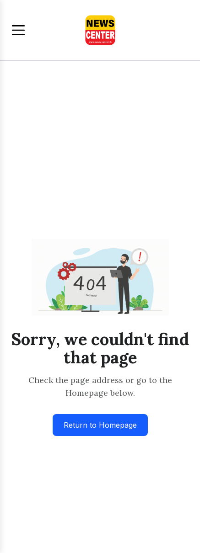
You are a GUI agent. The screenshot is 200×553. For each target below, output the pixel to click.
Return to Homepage (100, 425)
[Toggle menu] (18, 30)
